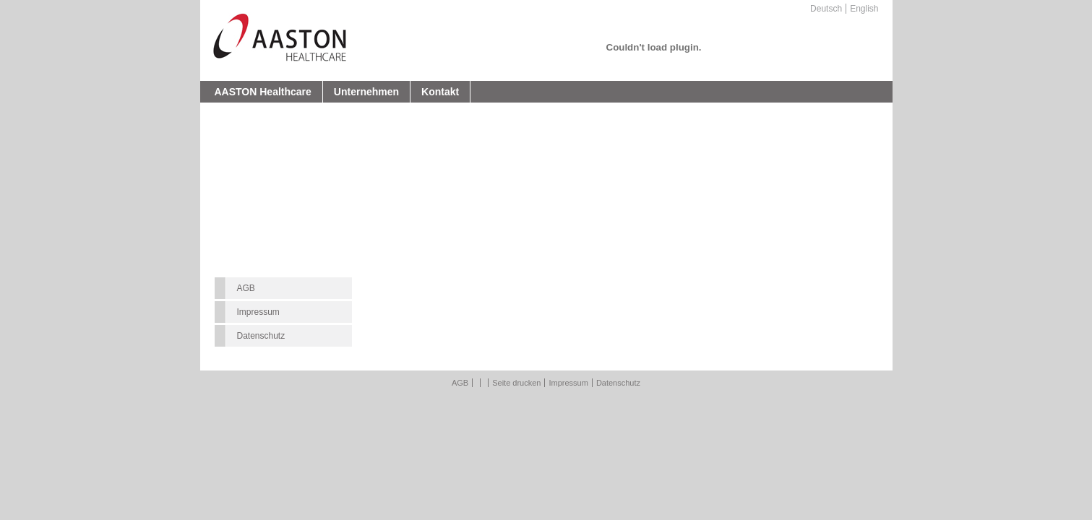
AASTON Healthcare (263, 92)
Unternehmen (366, 92)
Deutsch (826, 9)
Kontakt (440, 92)
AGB (246, 288)
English (864, 9)
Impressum (258, 312)
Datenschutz (261, 336)
